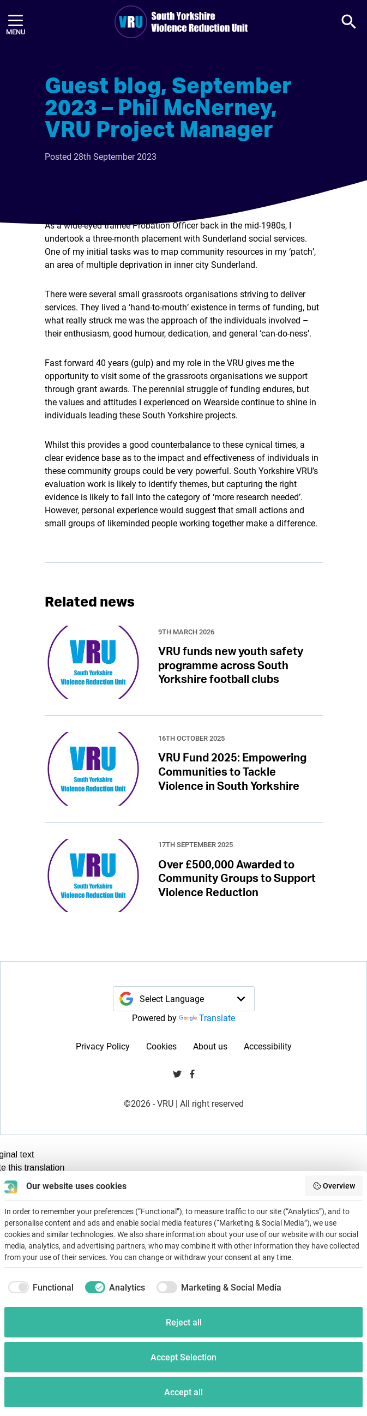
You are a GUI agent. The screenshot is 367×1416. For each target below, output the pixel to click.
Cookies (161, 1046)
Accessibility (268, 1046)
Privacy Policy (103, 1046)
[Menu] (15, 22)
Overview (334, 1185)
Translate (207, 1017)
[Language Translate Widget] (184, 998)
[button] (349, 22)
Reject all (184, 1322)
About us (210, 1046)
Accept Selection (183, 1357)
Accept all (183, 1391)
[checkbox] (39, 1287)
